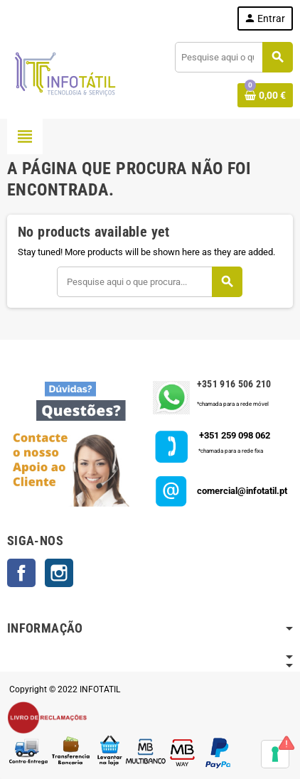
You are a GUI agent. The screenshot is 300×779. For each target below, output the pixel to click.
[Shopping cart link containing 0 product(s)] (265, 95)
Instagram (59, 573)
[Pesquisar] (233, 57)
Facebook (21, 573)
